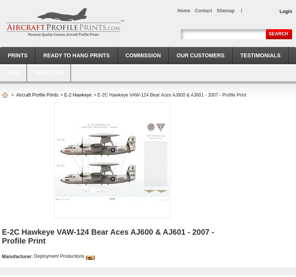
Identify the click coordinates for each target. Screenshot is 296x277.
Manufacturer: (18, 256)
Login (285, 11)
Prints (17, 55)
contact (203, 10)
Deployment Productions (59, 256)
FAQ (13, 73)
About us (49, 73)
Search (278, 34)
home (183, 10)
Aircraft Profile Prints (37, 95)
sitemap (226, 10)
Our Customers (200, 55)
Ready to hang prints (76, 55)
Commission (143, 55)
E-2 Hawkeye (77, 95)
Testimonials (260, 55)
